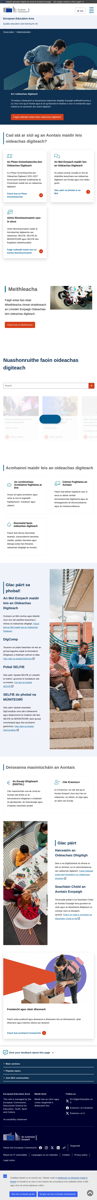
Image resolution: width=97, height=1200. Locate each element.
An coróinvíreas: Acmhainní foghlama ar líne (28, 484)
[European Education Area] (17, 9)
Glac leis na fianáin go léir (23, 1194)
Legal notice (9, 1160)
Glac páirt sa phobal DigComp (17, 659)
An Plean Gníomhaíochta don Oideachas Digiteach (24, 163)
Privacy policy (81, 1155)
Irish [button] (80, 11)
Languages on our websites (44, 1155)
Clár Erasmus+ (71, 782)
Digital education (24, 32)
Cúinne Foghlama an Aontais (74, 483)
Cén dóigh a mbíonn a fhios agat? (68, 2)
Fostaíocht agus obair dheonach (26, 1009)
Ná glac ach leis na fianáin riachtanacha (58, 1194)
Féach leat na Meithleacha (19, 325)
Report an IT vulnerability (15, 1155)
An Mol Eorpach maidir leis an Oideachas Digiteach (70, 163)
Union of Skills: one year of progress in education (58, 421)
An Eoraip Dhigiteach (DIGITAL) (25, 783)
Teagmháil (75, 1146)
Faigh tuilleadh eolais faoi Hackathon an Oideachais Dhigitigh (74, 875)
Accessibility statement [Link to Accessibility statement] (15, 1119)
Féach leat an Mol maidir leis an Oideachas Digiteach (21, 627)
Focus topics (8, 32)
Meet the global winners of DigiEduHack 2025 (18, 421)
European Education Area (16, 1094)
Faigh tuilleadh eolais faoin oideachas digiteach (37, 117)
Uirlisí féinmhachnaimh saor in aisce (24, 219)
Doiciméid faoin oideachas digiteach (26, 524)
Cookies (66, 1155)
